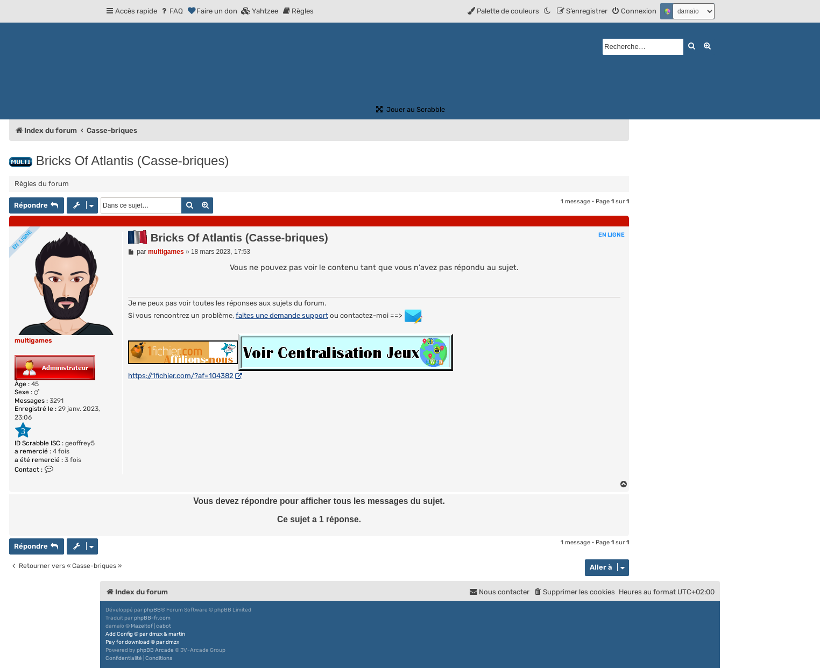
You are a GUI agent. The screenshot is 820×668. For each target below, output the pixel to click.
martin (176, 634)
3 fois (73, 460)
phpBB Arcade (155, 650)
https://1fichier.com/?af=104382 (181, 376)
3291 (56, 400)
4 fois (61, 451)
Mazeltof (142, 626)
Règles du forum (42, 184)
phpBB (152, 610)
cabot (163, 626)
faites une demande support (282, 315)
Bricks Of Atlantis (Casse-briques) (132, 160)
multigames (33, 340)
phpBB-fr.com (152, 618)
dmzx (155, 634)
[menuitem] (171, 11)
